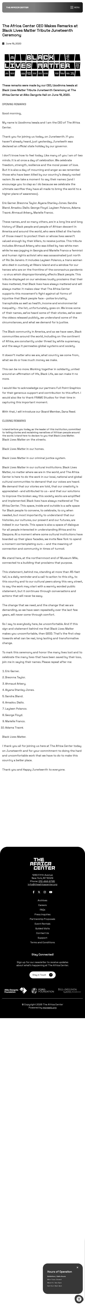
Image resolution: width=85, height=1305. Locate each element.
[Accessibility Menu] (79, 1299)
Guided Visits (42, 928)
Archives (42, 900)
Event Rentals (42, 923)
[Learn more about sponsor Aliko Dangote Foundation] (15, 990)
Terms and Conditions (42, 942)
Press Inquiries (43, 914)
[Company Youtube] (50, 892)
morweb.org (49, 1007)
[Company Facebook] (33, 892)
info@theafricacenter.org (42, 884)
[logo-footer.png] (42, 864)
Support (42, 937)
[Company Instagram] (45, 892)
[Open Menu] (75, 7)
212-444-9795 (47, 881)
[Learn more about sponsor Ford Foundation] (42, 990)
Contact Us (42, 933)
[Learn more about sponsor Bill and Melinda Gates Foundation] (69, 990)
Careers (42, 905)
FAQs (42, 909)
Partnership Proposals (42, 919)
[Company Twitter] (39, 892)
